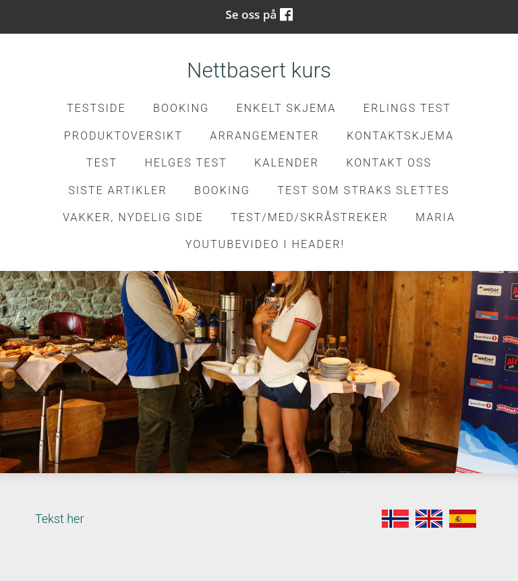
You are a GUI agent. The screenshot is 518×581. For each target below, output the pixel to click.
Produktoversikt (123, 135)
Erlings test (407, 108)
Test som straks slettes (363, 190)
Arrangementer (264, 135)
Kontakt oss (389, 162)
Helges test (185, 162)
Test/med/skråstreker (309, 217)
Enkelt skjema (286, 108)
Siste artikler (117, 190)
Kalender (286, 162)
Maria (435, 217)
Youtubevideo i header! (265, 244)
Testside (96, 108)
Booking (181, 108)
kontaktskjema (400, 135)
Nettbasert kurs (259, 70)
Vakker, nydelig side (133, 217)
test (101, 162)
